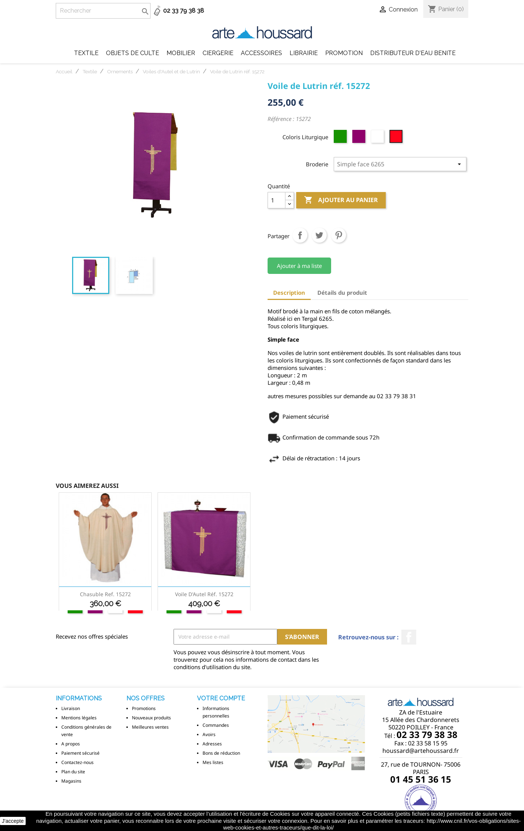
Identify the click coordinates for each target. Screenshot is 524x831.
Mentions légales (79, 718)
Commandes (216, 725)
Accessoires (261, 53)
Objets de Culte (132, 53)
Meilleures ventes (150, 727)
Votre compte (221, 698)
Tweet (319, 235)
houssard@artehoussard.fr (420, 751)
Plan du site (73, 771)
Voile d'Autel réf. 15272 (204, 594)
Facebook (408, 637)
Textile (86, 53)
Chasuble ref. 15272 (105, 594)
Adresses (212, 744)
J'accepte (13, 821)
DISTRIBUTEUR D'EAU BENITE (413, 53)
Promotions (144, 708)
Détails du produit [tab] (342, 292)
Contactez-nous (77, 762)
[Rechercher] (103, 11)
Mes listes (213, 762)
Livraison (70, 708)
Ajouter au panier (341, 200)
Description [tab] (289, 292)
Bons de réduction (221, 753)
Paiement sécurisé (80, 753)
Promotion (344, 53)
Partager (299, 235)
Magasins (71, 781)
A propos (70, 744)
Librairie (304, 53)
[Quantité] (276, 200)
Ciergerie (218, 53)
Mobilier (180, 53)
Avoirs (209, 734)
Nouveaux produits (151, 718)
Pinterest (338, 235)
